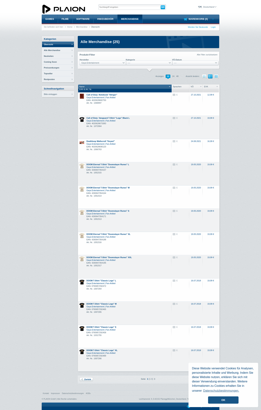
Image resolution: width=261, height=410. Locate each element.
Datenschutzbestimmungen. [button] (221, 390)
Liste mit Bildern (210, 77)
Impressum (55, 393)
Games (49, 19)
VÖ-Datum (177, 60)
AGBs (88, 393)
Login (213, 27)
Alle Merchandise (52, 50)
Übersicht (48, 44)
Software (83, 19)
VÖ (196, 86)
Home (69, 27)
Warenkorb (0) (201, 19)
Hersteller (84, 60)
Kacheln (216, 76)
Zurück (86, 379)
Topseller (48, 73)
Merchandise (130, 19)
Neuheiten (48, 56)
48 (177, 76)
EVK (211, 86)
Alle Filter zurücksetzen (207, 55)
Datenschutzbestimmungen (73, 393)
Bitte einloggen (50, 94)
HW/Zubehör (105, 19)
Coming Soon (50, 62)
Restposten (49, 79)
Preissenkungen (51, 68)
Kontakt (46, 393)
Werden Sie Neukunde (198, 27)
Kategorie (130, 60)
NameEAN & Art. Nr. (124, 87)
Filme (65, 19)
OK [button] (223, 400)
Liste (204, 76)
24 (173, 76)
